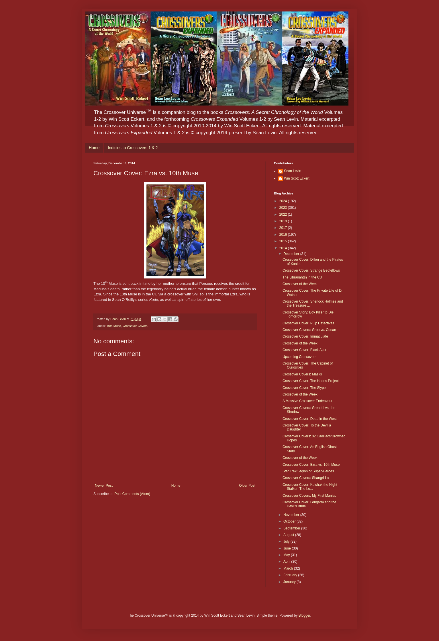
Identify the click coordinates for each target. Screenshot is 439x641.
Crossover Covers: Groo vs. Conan (309, 330)
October (290, 521)
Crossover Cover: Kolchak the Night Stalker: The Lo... (310, 487)
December (291, 254)
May (287, 555)
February (290, 575)
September (292, 528)
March (288, 568)
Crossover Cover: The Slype (304, 388)
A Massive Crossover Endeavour (307, 401)
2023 (283, 208)
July (287, 541)
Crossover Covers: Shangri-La (306, 478)
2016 (283, 235)
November (291, 515)
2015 (283, 241)
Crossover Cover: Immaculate (305, 336)
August (289, 535)
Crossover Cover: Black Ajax (304, 350)
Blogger (304, 615)
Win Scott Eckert (296, 178)
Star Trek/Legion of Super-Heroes (308, 471)
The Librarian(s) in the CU (302, 277)
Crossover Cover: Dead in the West (310, 419)
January (290, 582)
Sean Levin (292, 171)
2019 (283, 221)
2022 (283, 215)
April (287, 562)
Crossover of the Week (300, 284)
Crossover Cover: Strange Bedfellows (311, 270)
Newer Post (104, 486)
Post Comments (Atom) (132, 494)
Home (94, 147)
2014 (283, 248)
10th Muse (114, 326)
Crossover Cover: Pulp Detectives (308, 323)
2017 (283, 228)
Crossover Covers (135, 326)
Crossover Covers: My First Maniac (309, 496)
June (287, 548)
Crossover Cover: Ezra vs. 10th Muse (311, 465)
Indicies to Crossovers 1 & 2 (133, 147)
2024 (283, 201)
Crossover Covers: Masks (302, 374)
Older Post (247, 486)
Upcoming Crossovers (299, 357)
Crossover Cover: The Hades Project (311, 381)
